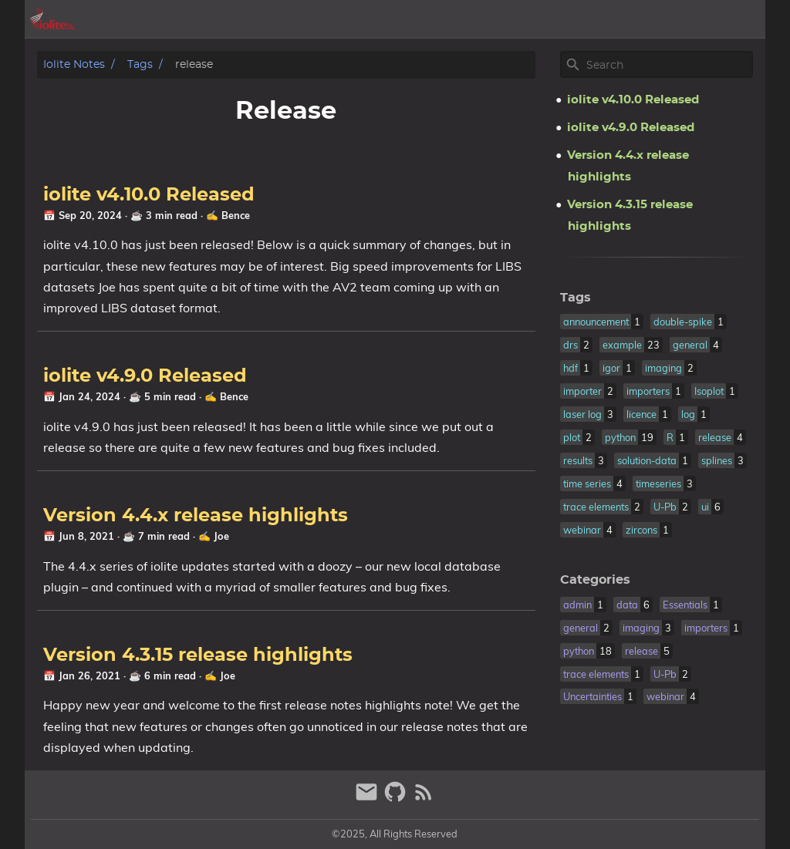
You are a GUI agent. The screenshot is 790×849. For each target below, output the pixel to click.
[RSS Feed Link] (423, 798)
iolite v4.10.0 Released (149, 195)
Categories (595, 580)
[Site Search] (668, 65)
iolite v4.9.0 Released (145, 376)
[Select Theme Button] (522, 19)
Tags (140, 64)
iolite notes (74, 64)
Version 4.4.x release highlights (195, 516)
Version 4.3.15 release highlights (198, 655)
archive (572, 19)
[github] (397, 798)
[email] (368, 798)
